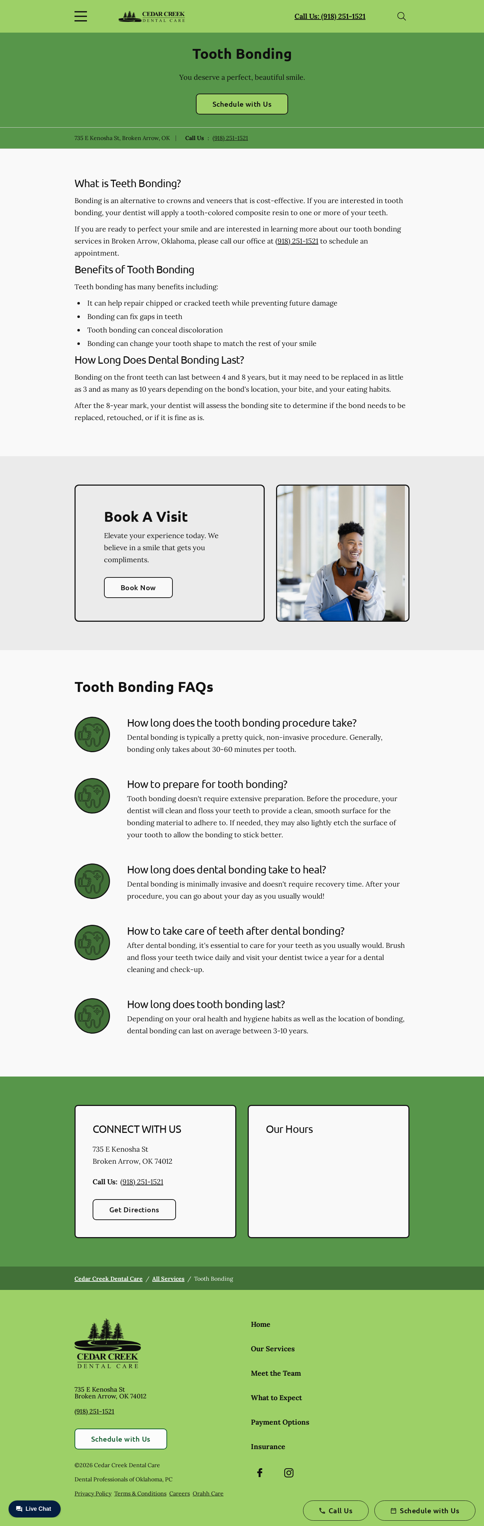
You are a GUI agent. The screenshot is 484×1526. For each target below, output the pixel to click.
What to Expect (276, 1397)
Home (260, 1324)
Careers (179, 1493)
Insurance (268, 1446)
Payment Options (280, 1422)
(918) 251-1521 (230, 137)
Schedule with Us (242, 103)
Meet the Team (276, 1373)
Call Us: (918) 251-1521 (330, 16)
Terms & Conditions (140, 1493)
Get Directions (134, 1209)
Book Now (138, 587)
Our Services (273, 1348)
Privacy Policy (93, 1493)
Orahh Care (208, 1493)
